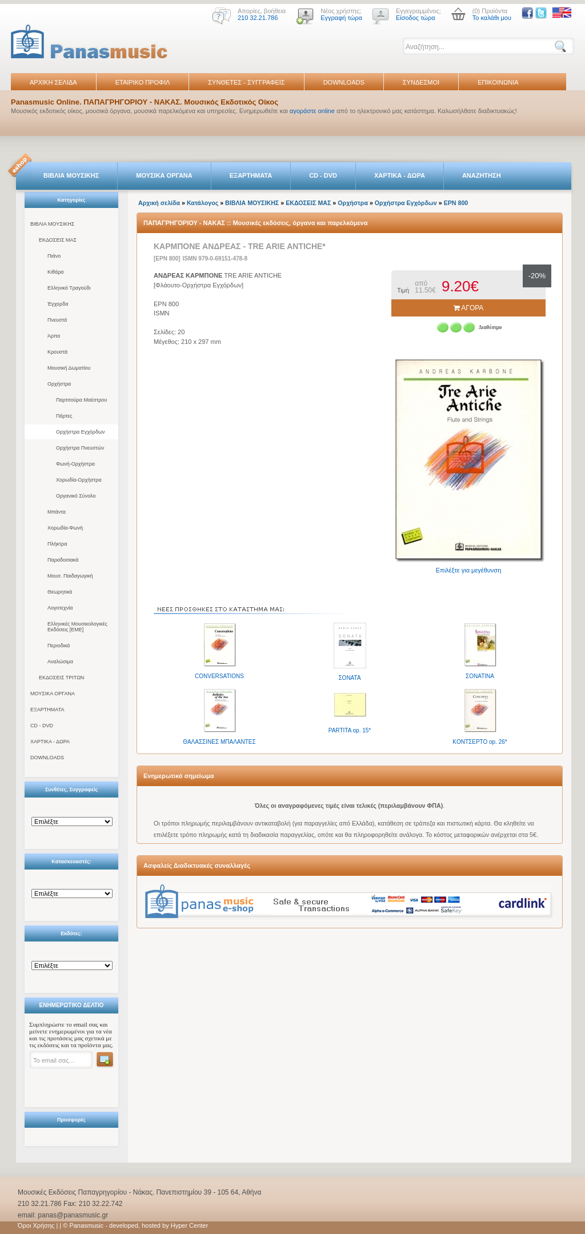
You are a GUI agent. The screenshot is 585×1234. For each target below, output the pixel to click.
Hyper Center (189, 1225)
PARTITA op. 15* (349, 730)
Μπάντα (56, 512)
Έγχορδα (57, 304)
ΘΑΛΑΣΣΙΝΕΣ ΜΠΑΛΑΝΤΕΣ (219, 742)
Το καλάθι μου (491, 17)
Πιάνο (54, 256)
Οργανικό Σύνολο (75, 496)
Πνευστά (57, 320)
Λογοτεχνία (60, 608)
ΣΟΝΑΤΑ (349, 678)
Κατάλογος (202, 202)
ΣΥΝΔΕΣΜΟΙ (421, 82)
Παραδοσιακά (62, 560)
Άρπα (53, 336)
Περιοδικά (58, 645)
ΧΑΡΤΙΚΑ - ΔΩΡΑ (399, 175)
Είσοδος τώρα (415, 17)
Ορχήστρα (59, 384)
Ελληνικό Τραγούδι (69, 288)
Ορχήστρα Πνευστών (80, 448)
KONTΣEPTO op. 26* (479, 742)
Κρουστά (57, 352)
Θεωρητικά (59, 592)
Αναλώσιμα (60, 661)
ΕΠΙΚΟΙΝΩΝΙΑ (498, 82)
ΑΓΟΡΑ (469, 308)
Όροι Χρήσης (36, 1225)
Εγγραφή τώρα (341, 17)
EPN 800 (456, 202)
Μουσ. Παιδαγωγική (70, 576)
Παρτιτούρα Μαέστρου (81, 400)
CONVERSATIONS (219, 676)
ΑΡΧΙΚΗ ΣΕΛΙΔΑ (53, 82)
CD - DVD (323, 175)
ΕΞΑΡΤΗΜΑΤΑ (251, 175)
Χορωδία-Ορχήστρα (79, 480)
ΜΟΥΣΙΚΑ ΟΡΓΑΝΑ (164, 175)
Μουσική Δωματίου (68, 368)
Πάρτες (64, 416)
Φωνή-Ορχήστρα (75, 464)
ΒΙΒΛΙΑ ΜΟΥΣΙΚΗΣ (71, 175)
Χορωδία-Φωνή (65, 528)
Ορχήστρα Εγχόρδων (80, 432)
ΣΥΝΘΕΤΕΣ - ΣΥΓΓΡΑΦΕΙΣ (246, 82)
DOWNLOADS (343, 82)
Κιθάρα (55, 272)
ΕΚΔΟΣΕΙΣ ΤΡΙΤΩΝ (61, 677)
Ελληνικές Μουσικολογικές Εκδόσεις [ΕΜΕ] (77, 626)
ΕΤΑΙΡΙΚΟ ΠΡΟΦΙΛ (142, 82)
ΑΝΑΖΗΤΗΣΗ (481, 175)
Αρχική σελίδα (159, 202)
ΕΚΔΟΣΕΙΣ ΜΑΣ (58, 240)
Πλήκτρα (57, 544)
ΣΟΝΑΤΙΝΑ (480, 676)
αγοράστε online (312, 110)
